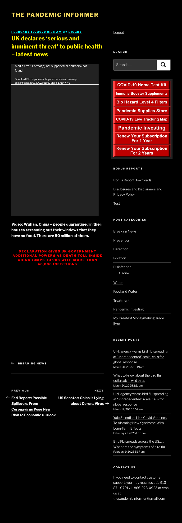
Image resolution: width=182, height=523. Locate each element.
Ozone (124, 273)
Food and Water (125, 291)
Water (118, 283)
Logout (118, 32)
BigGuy (75, 32)
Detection (120, 249)
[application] (55, 140)
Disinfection (122, 267)
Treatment (121, 300)
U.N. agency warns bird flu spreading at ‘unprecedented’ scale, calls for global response (140, 356)
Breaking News (32, 363)
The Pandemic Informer (55, 14)
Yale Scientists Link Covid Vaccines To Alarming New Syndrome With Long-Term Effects (140, 423)
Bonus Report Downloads (132, 180)
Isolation (119, 258)
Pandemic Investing (128, 309)
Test (116, 203)
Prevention (121, 240)
